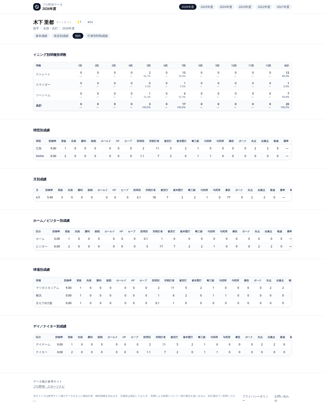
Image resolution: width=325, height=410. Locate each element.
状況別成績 (61, 36)
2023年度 (245, 7)
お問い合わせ (281, 398)
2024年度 (226, 7)
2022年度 (264, 7)
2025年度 (207, 7)
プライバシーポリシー (255, 398)
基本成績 (41, 36)
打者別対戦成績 (97, 36)
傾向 (78, 36)
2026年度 (188, 7)
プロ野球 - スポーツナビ (49, 386)
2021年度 (283, 7)
